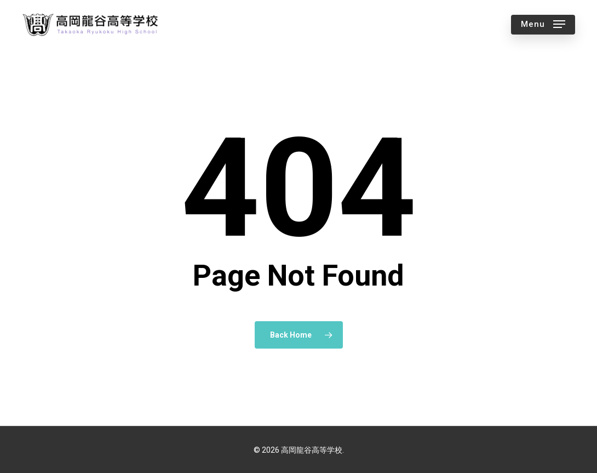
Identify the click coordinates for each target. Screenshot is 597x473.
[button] (543, 24)
